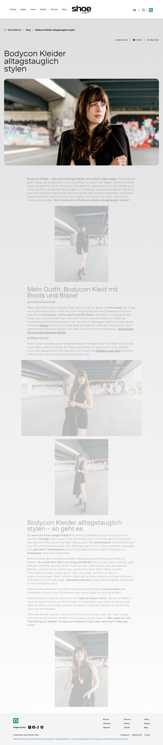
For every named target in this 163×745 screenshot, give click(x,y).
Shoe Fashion (14, 29)
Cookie (147, 735)
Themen (107, 723)
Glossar (106, 727)
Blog (64, 9)
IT (139, 10)
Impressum (125, 735)
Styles (23, 9)
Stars (33, 9)
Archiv (106, 719)
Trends (13, 9)
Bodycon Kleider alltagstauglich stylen (55, 29)
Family (43, 9)
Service (54, 9)
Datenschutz (137, 735)
